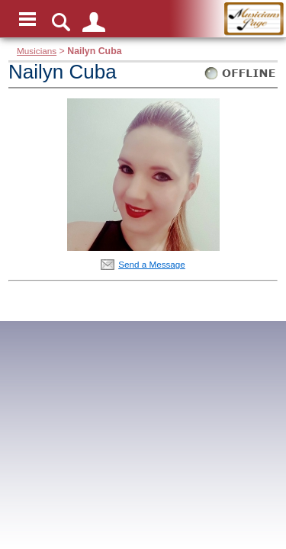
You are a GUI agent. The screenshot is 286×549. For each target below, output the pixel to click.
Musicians (36, 51)
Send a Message (151, 264)
